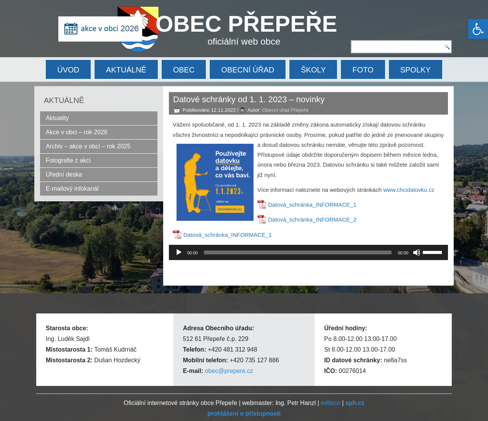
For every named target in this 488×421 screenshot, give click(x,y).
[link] (478, 29)
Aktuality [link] (57, 118)
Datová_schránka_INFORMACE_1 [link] (312, 204)
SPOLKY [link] (415, 70)
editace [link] (330, 403)
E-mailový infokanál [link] (72, 188)
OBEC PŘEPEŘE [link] (246, 24)
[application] (308, 252)
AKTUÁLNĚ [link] (126, 70)
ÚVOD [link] (68, 70)
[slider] (298, 252)
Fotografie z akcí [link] (68, 160)
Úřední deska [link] (64, 174)
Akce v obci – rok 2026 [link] (77, 132)
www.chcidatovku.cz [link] (408, 189)
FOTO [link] (362, 70)
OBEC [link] (184, 70)
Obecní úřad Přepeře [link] (285, 110)
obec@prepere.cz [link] (229, 371)
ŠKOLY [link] (313, 70)
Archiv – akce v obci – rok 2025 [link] (88, 146)
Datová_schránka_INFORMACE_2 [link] (312, 219)
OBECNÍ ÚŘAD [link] (247, 70)
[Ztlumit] (417, 252)
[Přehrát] (179, 252)
